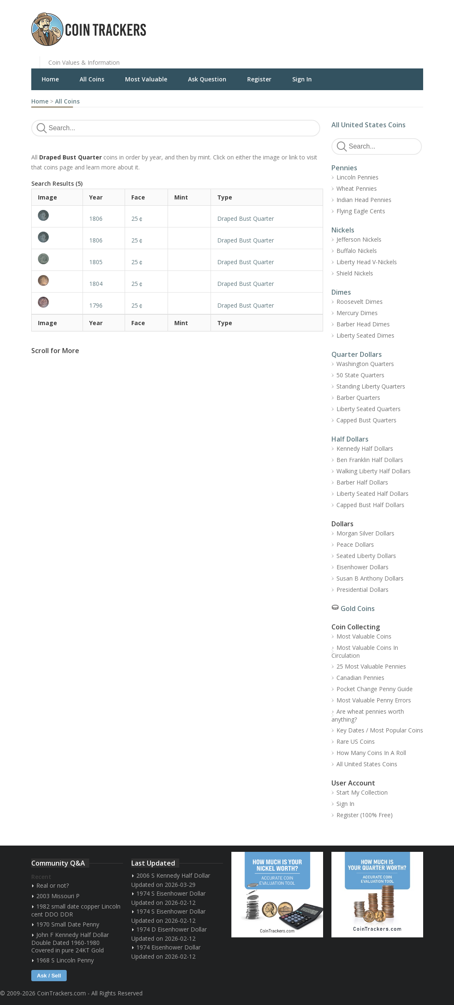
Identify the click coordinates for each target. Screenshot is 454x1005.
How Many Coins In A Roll (371, 753)
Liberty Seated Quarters (368, 409)
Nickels (342, 230)
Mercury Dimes (357, 313)
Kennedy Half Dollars (364, 448)
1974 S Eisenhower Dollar (171, 893)
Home (50, 79)
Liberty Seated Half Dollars (372, 493)
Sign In (302, 79)
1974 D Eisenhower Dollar (171, 929)
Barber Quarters (358, 397)
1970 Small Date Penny (67, 924)
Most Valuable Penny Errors (373, 700)
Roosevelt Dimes (359, 302)
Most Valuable (146, 79)
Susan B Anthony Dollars (370, 578)
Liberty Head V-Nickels (366, 262)
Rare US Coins (355, 741)
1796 (96, 305)
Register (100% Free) (364, 815)
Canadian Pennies (360, 678)
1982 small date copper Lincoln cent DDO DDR (75, 910)
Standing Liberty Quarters (370, 386)
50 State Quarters (360, 375)
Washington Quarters (365, 364)
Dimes (341, 292)
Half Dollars (350, 439)
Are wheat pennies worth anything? (367, 715)
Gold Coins (358, 608)
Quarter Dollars (356, 354)
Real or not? (52, 885)
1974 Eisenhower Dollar (168, 947)
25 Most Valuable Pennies (371, 666)
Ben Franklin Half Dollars (369, 460)
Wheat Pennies (356, 188)
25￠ (137, 218)
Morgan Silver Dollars (365, 533)
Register (259, 79)
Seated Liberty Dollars (366, 556)
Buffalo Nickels (356, 251)
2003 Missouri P (58, 896)
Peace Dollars (355, 544)
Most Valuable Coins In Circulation (364, 651)
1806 (96, 218)
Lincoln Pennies (357, 177)
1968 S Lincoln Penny (65, 960)
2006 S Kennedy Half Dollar (173, 875)
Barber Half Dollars (362, 482)
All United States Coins (368, 124)
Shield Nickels (354, 273)
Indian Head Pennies (363, 200)
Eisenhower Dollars (362, 567)
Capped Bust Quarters (366, 420)
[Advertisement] (328, 22)
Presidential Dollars (362, 589)
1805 (96, 262)
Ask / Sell (49, 975)
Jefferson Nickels (358, 239)
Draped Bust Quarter (245, 218)
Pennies (344, 167)
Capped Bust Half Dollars (370, 505)
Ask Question (207, 79)
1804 (96, 284)
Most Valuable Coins (363, 636)
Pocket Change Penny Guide (374, 689)
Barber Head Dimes (363, 324)
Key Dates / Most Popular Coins (379, 730)
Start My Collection (362, 792)
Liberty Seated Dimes (365, 335)
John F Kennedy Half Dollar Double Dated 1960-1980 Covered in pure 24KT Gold (70, 942)
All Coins (92, 79)
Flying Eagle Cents (360, 211)
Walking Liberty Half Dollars (373, 471)
